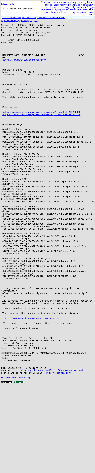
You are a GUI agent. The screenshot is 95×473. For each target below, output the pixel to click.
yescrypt (63, 5)
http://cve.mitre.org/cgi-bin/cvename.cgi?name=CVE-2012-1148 (41, 134)
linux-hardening (68, 12)
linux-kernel (82, 10)
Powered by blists (9, 455)
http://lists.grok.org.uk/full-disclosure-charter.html (48, 447)
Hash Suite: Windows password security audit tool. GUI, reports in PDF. (33, 17)
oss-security (88, 5)
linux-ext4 (55, 12)
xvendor (47, 10)
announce (52, 2)
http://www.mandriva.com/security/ (24, 68)
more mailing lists (27, 455)
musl (59, 7)
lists (43, 2)
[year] (30, 20)
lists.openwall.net (9, 4)
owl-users (61, 2)
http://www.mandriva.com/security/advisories (32, 383)
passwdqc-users (52, 5)
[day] (17, 20)
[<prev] (4, 20)
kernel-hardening (48, 7)
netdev (46, 12)
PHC (91, 15)
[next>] (11, 20)
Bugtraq (57, 10)
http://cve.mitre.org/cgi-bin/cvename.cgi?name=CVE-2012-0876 (41, 131)
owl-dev (70, 2)
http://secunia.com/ (58, 450)
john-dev (89, 2)
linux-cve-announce (84, 12)
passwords (81, 7)
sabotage (66, 7)
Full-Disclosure (69, 10)
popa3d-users (74, 5)
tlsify (73, 7)
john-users (79, 2)
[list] (36, 20)
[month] (24, 20)
